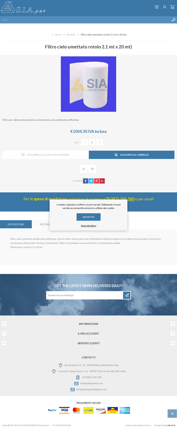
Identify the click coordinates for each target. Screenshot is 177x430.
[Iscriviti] (85, 295)
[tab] (16, 224)
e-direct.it (170, 425)
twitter (91, 181)
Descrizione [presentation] (16, 224)
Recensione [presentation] (47, 224)
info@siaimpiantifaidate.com (91, 389)
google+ (102, 181)
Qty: (76, 142)
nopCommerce (144, 425)
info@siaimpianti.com (91, 383)
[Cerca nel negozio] (85, 19)
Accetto (89, 217)
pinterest (96, 181)
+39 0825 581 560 (118, 198)
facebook (85, 181)
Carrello (172, 7)
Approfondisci (88, 225)
